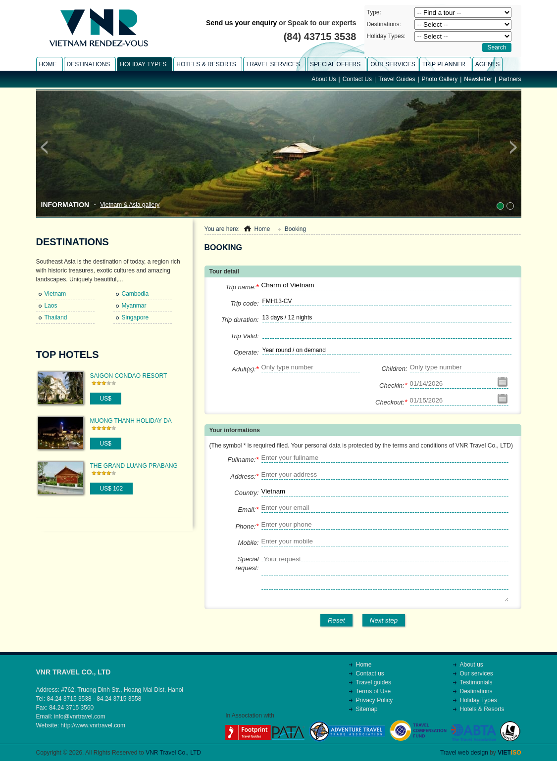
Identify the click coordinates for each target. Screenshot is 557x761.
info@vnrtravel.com (79, 716)
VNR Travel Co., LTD (173, 752)
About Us (323, 79)
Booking (295, 228)
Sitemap (367, 709)
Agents (487, 64)
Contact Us (357, 79)
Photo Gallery (440, 79)
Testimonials (476, 682)
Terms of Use (373, 691)
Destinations (72, 241)
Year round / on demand (294, 350)
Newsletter (478, 79)
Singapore (135, 317)
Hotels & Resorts (482, 709)
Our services (476, 673)
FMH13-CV (277, 301)
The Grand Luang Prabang (134, 465)
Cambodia (135, 293)
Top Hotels (67, 354)
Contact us (370, 673)
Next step (384, 620)
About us (471, 664)
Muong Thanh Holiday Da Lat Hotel (131, 421)
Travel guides (374, 682)
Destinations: (384, 24)
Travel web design (464, 752)
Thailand (56, 317)
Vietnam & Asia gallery (129, 204)
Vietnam (55, 293)
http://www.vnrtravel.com (92, 725)
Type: (374, 12)
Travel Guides (396, 79)
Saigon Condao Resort (128, 375)
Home (262, 228)
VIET (509, 752)
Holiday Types (478, 700)
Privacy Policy (374, 700)
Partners (510, 79)
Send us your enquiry (241, 23)
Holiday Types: (386, 36)
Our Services (392, 64)
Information (65, 205)
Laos (51, 305)
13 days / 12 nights (287, 317)
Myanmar (134, 305)
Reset (336, 620)
